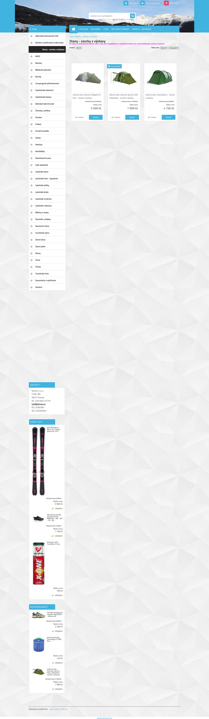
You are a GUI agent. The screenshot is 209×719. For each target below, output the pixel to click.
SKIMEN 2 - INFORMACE (141, 29)
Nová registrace (153, 3)
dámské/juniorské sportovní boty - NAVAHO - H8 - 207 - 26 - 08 (55, 517)
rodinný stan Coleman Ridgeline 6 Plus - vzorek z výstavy (87, 96)
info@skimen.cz (39, 404)
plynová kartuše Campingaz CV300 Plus (54, 639)
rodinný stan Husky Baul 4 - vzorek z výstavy (160, 96)
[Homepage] (74, 29)
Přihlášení (134, 3)
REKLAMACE (96, 29)
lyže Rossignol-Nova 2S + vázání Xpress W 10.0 (53, 429)
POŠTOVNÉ (83, 29)
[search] (132, 16)
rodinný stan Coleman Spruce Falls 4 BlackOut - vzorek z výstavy (54, 672)
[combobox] (164, 48)
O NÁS (105, 29)
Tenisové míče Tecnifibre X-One (53, 543)
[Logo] (47, 16)
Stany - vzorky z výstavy (86, 36)
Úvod (71, 36)
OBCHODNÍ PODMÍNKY (120, 29)
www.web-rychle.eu (58, 709)
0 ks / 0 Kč (174, 3)
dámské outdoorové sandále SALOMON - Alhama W (55, 614)
